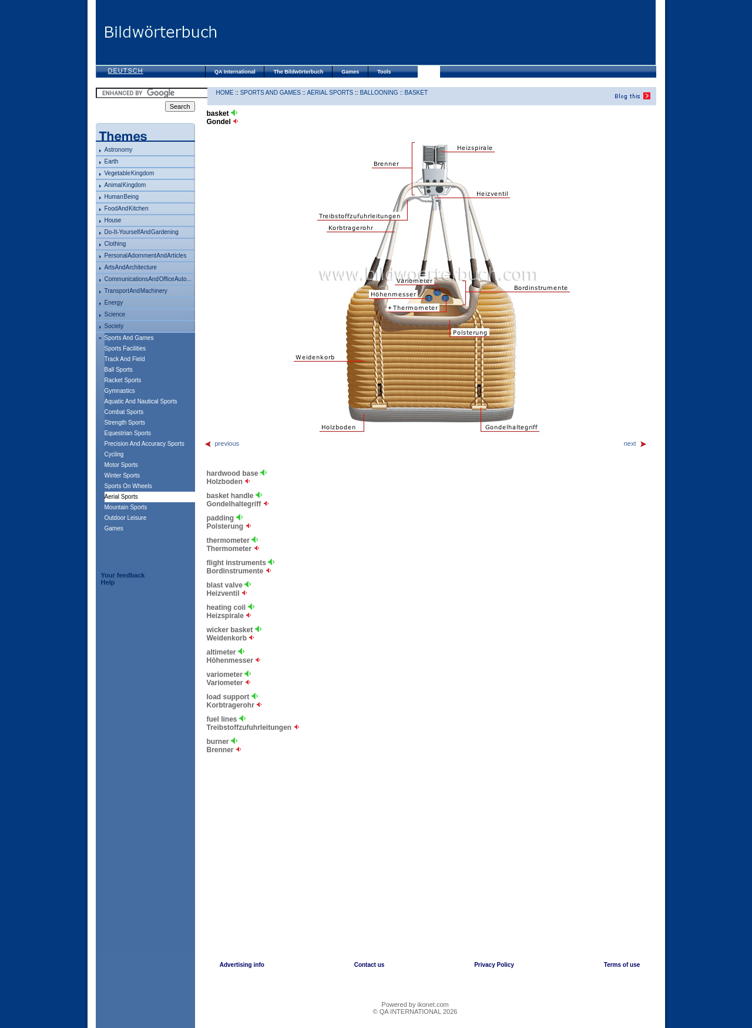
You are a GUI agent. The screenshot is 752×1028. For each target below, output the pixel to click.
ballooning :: (382, 92)
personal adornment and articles (146, 255)
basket (416, 92)
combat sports (124, 412)
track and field (125, 359)
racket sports (123, 380)
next (635, 443)
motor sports (121, 465)
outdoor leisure (126, 518)
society (114, 326)
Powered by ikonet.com (414, 1004)
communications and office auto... (148, 279)
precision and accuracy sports (144, 443)
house (113, 220)
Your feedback (123, 575)
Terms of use (622, 965)
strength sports (125, 422)
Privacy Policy (494, 965)
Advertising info (242, 965)
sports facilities (125, 348)
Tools (384, 72)
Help (108, 582)
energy (114, 302)
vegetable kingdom (130, 173)
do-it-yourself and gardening (142, 232)
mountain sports (126, 507)
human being (122, 196)
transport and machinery (136, 291)
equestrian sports (128, 433)
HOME (225, 92)
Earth (112, 161)
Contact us (369, 965)
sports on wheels (128, 486)
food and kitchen (127, 208)
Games (350, 72)
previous (222, 443)
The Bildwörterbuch (299, 72)
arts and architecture (131, 267)
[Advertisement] (436, 32)
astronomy (119, 149)
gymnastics (120, 391)
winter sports (122, 475)
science (115, 314)
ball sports (119, 369)
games (114, 528)
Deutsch (125, 70)
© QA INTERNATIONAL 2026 (415, 1011)
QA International (235, 72)
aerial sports (330, 92)
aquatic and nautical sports (141, 401)
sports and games (129, 338)
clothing (115, 244)
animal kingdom (125, 185)
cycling (114, 454)
